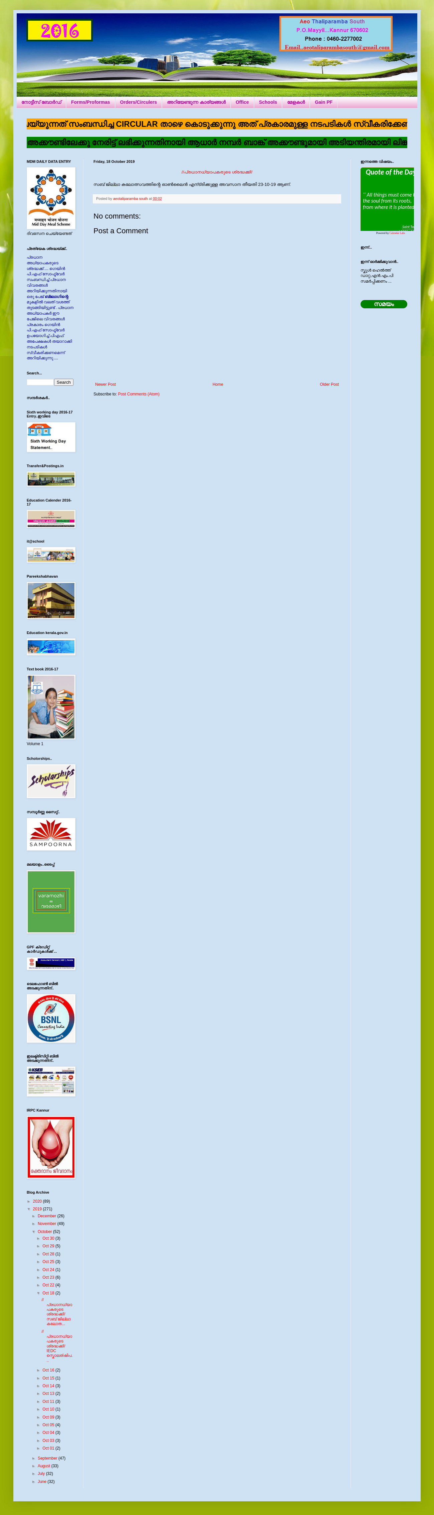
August (44, 1466)
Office (242, 102)
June (42, 1481)
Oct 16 (48, 1370)
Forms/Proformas (90, 102)
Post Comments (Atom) (139, 394)
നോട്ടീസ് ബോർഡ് (41, 102)
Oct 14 (48, 1386)
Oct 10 (48, 1409)
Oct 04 (48, 1432)
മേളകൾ (296, 102)
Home (218, 384)
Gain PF (324, 102)
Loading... (387, 199)
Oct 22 (48, 1285)
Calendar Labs (397, 233)
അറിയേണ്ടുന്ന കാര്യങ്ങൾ (196, 102)
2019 (38, 1209)
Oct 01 (48, 1448)
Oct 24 (48, 1269)
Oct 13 (48, 1393)
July (42, 1473)
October (45, 1231)
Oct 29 (48, 1246)
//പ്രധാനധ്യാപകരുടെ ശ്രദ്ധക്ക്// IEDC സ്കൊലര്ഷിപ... (56, 1345)
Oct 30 (48, 1238)
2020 (38, 1201)
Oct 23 (48, 1277)
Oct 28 (48, 1254)
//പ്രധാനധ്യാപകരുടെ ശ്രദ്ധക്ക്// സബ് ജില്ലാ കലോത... (56, 1311)
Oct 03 (48, 1440)
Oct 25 (48, 1261)
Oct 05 (48, 1425)
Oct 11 (48, 1401)
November (47, 1223)
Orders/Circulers (138, 102)
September (48, 1458)
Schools (268, 102)
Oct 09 (48, 1417)
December (47, 1216)
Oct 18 (48, 1293)
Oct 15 (48, 1378)
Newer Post (105, 384)
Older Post (329, 384)
